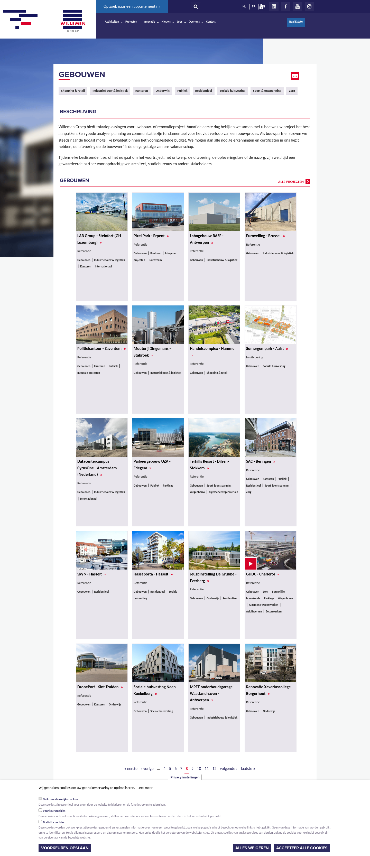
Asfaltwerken (254, 611)
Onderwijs (163, 90)
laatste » (248, 768)
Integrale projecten (88, 373)
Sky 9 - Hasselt (91, 574)
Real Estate (296, 21)
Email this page (295, 76)
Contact (211, 21)
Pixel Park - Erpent (151, 235)
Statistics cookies (53, 822)
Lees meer (145, 788)
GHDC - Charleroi (262, 574)
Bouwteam (155, 260)
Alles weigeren (252, 848)
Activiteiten (112, 21)
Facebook (285, 6)
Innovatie (149, 21)
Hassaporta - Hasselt (153, 574)
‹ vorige (147, 768)
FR (253, 6)
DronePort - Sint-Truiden (100, 686)
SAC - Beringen (260, 461)
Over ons (194, 21)
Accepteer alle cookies (302, 848)
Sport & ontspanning (267, 90)
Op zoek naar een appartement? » (132, 6)
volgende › (228, 768)
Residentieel (203, 90)
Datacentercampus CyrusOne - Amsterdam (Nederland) (97, 468)
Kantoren (141, 90)
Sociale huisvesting (232, 90)
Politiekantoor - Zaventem (101, 348)
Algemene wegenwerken (223, 492)
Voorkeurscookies (54, 811)
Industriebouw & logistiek (110, 90)
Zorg (292, 90)
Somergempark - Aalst (267, 348)
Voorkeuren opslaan (65, 848)
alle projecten (291, 181)
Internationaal (103, 266)
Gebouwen (82, 74)
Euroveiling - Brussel (265, 235)
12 (214, 768)
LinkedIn (274, 6)
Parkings (168, 485)
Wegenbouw (197, 492)
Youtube (297, 6)
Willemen (72, 20)
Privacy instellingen (185, 777)
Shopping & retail (73, 90)
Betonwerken (274, 611)
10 (199, 768)
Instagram (309, 6)
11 (207, 768)
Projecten (131, 21)
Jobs (179, 21)
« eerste (130, 768)
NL (244, 6)
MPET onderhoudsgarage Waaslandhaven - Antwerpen (211, 693)
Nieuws (166, 21)
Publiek (182, 90)
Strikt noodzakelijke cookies (60, 799)
